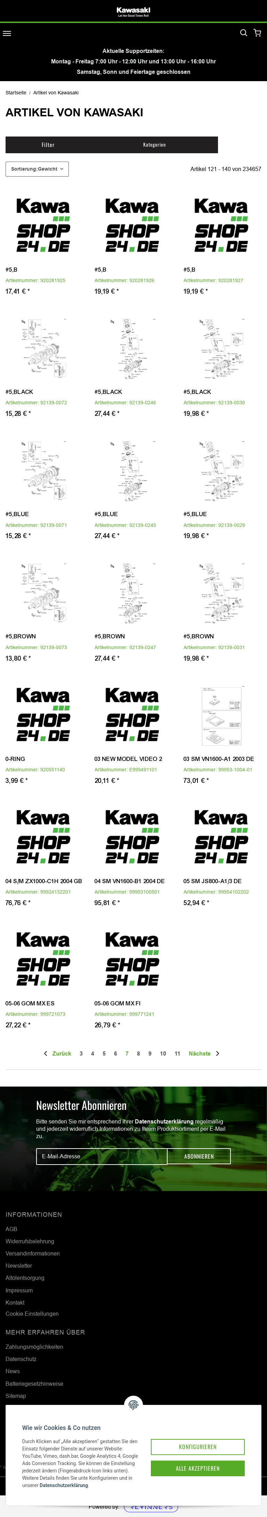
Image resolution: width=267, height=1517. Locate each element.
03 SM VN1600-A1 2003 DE (219, 759)
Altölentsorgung (25, 1278)
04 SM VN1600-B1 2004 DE (130, 881)
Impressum (19, 1290)
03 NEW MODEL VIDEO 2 (128, 759)
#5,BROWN (21, 636)
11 (177, 1053)
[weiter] (205, 1054)
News (13, 1371)
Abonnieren (199, 1156)
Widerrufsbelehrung (30, 1241)
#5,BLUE (17, 514)
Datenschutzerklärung (164, 1121)
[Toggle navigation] (7, 33)
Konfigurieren (193, 1438)
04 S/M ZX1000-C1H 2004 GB (44, 881)
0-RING (15, 759)
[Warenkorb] (257, 33)
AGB (11, 1229)
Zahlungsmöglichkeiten (34, 1347)
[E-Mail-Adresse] (102, 1156)
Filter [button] (48, 144)
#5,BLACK (19, 392)
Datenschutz (21, 1359)
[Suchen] (244, 33)
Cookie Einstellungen (32, 1313)
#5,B (12, 269)
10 (163, 1053)
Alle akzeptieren (193, 1460)
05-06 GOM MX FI (118, 1003)
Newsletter (19, 1265)
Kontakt (15, 1302)
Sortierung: (34, 169)
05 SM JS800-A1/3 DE (213, 881)
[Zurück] (58, 1054)
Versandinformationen (33, 1253)
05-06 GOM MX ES (30, 1003)
